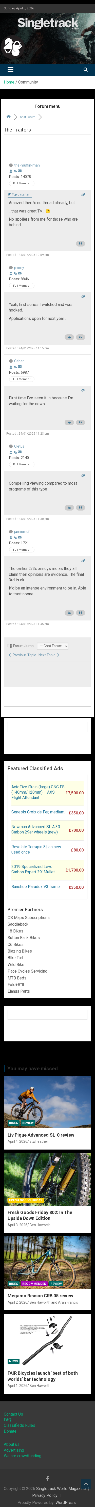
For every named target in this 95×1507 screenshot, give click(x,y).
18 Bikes (15, 931)
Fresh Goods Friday (25, 1200)
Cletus (19, 446)
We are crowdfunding (22, 1455)
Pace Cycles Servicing (27, 971)
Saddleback (18, 924)
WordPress (65, 1502)
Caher (19, 361)
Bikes (13, 1123)
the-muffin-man (27, 165)
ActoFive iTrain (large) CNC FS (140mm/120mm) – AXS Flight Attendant (38, 792)
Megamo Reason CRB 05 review (40, 1295)
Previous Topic (22, 655)
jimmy (19, 268)
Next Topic (49, 655)
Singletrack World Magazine (61, 1488)
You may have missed (32, 1069)
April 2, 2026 (17, 1302)
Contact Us (13, 1414)
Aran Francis (68, 1302)
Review (28, 1123)
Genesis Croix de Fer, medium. (38, 812)
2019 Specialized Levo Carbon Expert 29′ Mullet (33, 869)
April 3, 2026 (17, 1225)
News (13, 1361)
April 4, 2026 (17, 1141)
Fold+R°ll (16, 984)
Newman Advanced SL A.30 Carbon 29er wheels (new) (35, 829)
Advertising (14, 1450)
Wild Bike (16, 964)
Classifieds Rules (19, 1425)
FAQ (7, 1419)
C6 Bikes (16, 944)
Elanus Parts (19, 991)
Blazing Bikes (20, 951)
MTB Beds (17, 978)
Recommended (34, 1284)
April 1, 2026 (17, 1386)
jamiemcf (22, 532)
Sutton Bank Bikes (24, 937)
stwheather (39, 1141)
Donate (10, 1431)
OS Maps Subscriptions (29, 917)
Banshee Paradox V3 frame (35, 886)
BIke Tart (15, 957)
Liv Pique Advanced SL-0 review (41, 1135)
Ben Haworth (40, 1225)
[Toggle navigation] (10, 70)
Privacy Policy (45, 1495)
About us (12, 1444)
